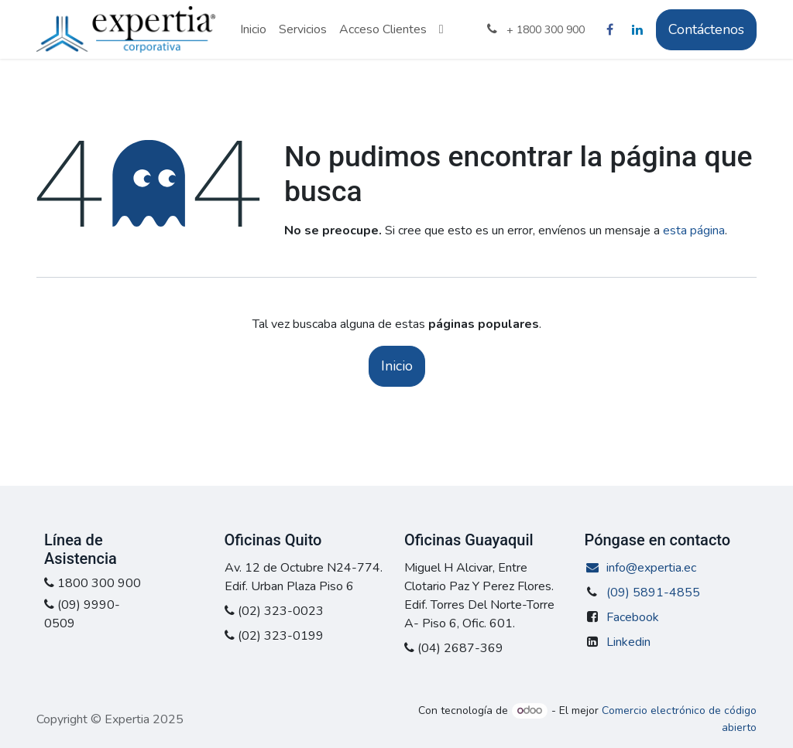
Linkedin (628, 642)
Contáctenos (706, 29)
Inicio (397, 366)
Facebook (632, 617)
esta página (694, 230)
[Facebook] (609, 29)
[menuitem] (253, 29)
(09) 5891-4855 (653, 592)
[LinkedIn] (637, 29)
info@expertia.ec (641, 567)
